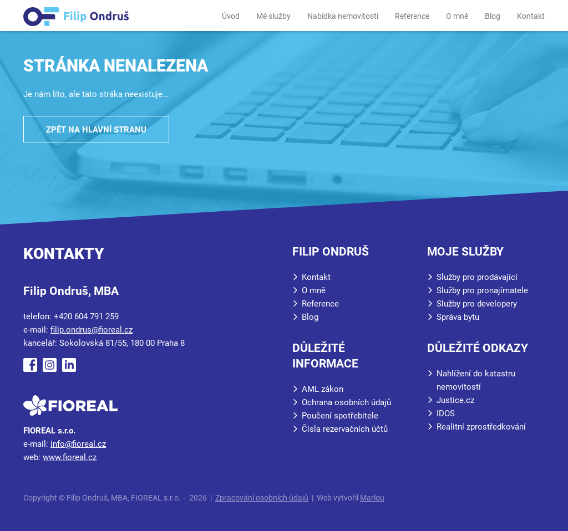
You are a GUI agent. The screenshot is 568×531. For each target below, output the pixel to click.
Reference (412, 16)
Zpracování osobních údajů (261, 497)
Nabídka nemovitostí (342, 16)
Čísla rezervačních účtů (345, 429)
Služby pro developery (477, 304)
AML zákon (322, 389)
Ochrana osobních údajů (346, 402)
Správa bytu (458, 317)
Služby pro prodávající (477, 277)
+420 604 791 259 (86, 316)
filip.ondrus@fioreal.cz (91, 330)
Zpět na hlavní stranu (96, 130)
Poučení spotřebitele (340, 416)
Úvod (231, 16)
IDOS (446, 413)
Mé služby (273, 16)
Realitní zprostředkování (481, 427)
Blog (492, 16)
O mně (457, 16)
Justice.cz (455, 400)
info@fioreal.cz (78, 444)
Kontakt (531, 16)
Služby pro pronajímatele (482, 290)
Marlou (372, 497)
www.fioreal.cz (70, 457)
